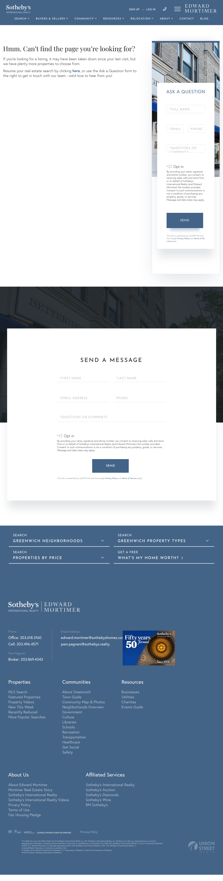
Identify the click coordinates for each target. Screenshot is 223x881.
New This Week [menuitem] (21, 706)
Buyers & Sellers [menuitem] (50, 19)
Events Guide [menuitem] (132, 706)
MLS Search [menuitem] (17, 691)
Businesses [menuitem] (130, 691)
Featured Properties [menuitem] (24, 696)
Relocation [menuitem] (141, 19)
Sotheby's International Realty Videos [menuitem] (38, 799)
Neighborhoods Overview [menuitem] (83, 706)
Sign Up (134, 9)
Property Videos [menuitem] (21, 701)
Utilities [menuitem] (128, 696)
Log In (150, 9)
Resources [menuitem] (112, 19)
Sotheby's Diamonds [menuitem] (102, 794)
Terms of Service (129, 478)
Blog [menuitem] (204, 19)
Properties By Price (37, 558)
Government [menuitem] (72, 711)
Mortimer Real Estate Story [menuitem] (30, 789)
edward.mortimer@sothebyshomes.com (93, 637)
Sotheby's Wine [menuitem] (98, 799)
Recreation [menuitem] (71, 731)
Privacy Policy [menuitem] (19, 804)
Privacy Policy (183, 238)
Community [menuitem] (84, 19)
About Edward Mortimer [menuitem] (27, 784)
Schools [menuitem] (68, 726)
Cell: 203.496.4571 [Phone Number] (23, 643)
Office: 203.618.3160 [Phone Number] (24, 637)
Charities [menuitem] (129, 701)
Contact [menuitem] (187, 19)
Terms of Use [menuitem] (18, 809)
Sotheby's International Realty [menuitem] (32, 794)
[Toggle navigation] (177, 9)
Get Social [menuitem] (70, 746)
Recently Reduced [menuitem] (22, 711)
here (76, 70)
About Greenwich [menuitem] (76, 691)
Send (184, 220)
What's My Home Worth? (149, 558)
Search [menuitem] (20, 19)
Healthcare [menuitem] (71, 741)
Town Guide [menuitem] (72, 696)
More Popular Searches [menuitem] (27, 716)
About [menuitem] (165, 19)
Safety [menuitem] (67, 752)
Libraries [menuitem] (69, 721)
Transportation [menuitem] (74, 736)
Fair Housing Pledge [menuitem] (24, 814)
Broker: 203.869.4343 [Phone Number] (25, 659)
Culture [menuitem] (68, 716)
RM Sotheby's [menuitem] (97, 804)
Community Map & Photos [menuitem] (83, 701)
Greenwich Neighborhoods (48, 541)
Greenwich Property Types (152, 541)
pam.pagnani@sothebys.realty (85, 643)
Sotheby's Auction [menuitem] (100, 789)
